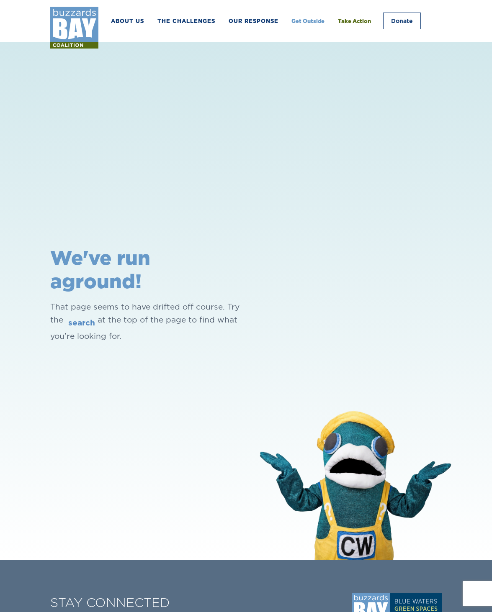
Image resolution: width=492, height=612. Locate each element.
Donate (401, 21)
